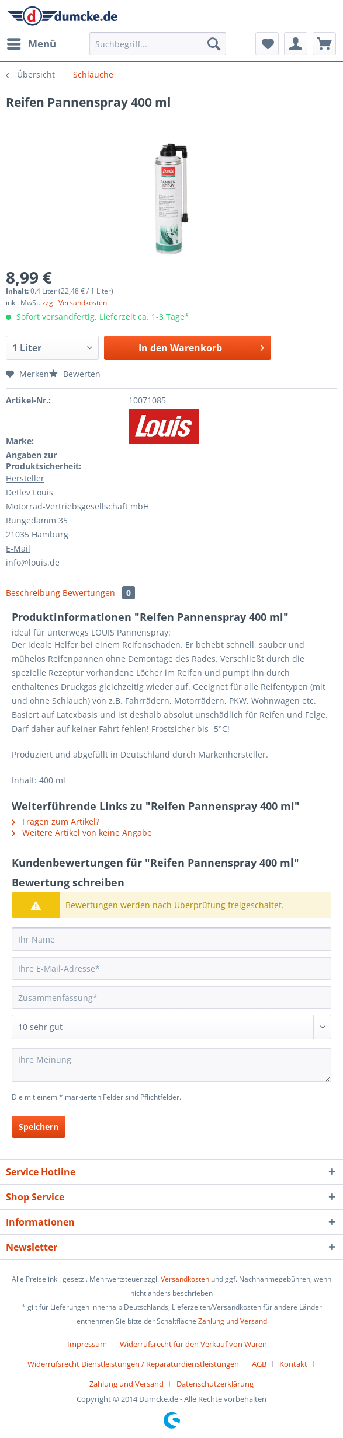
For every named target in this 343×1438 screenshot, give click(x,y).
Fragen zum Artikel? (55, 821)
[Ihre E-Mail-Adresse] (171, 968)
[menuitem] (31, 43)
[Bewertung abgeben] (171, 1027)
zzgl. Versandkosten (74, 303)
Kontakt (293, 1364)
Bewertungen (99, 592)
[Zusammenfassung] (171, 997)
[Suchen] (214, 43)
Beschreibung (33, 592)
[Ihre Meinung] (171, 1065)
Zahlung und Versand (232, 1321)
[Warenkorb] (324, 43)
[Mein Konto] (295, 43)
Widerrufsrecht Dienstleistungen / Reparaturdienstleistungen (133, 1364)
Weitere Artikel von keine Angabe (82, 832)
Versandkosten (185, 1279)
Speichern (38, 1126)
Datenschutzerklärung (215, 1383)
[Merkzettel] (267, 43)
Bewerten (75, 373)
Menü (31, 42)
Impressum (87, 1344)
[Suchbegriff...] (158, 43)
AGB (259, 1364)
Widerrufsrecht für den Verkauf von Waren (193, 1344)
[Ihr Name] (171, 939)
